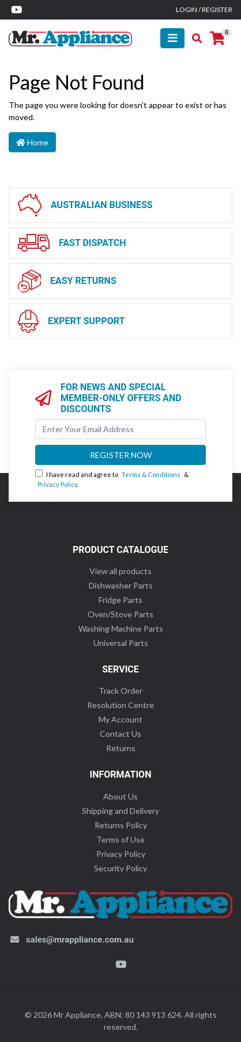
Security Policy (120, 868)
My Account (120, 719)
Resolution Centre (120, 705)
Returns (120, 748)
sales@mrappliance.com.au (80, 940)
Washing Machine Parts (120, 628)
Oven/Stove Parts (120, 614)
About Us (120, 796)
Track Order (120, 690)
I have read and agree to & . (112, 479)
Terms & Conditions (151, 474)
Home (32, 142)
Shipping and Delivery (120, 811)
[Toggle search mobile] (193, 38)
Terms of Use (120, 839)
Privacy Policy (57, 484)
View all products (120, 571)
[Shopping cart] (217, 38)
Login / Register (204, 9)
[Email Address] (120, 429)
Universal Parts (120, 643)
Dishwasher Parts (121, 585)
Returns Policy (121, 825)
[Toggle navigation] (172, 38)
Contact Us (120, 734)
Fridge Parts (120, 600)
